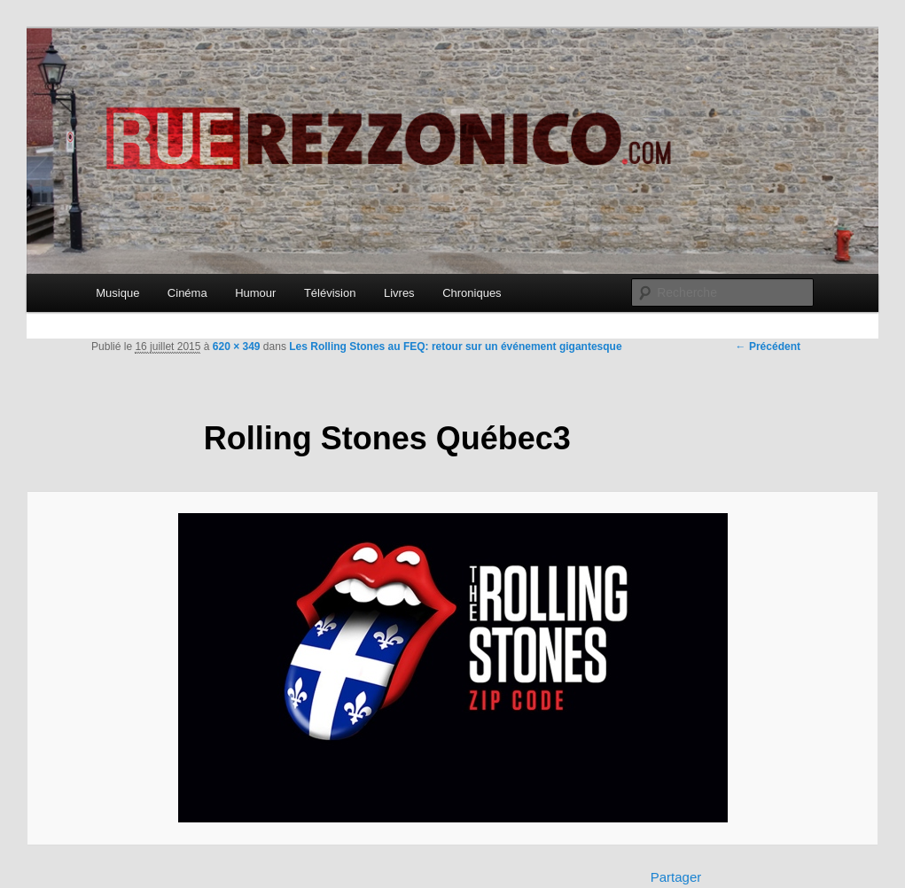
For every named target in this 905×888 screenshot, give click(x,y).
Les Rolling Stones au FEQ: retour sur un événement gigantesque (455, 346)
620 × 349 (237, 346)
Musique (117, 293)
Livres (399, 293)
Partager (676, 876)
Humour (255, 293)
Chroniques (472, 293)
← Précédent (768, 346)
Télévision (330, 293)
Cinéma (187, 293)
